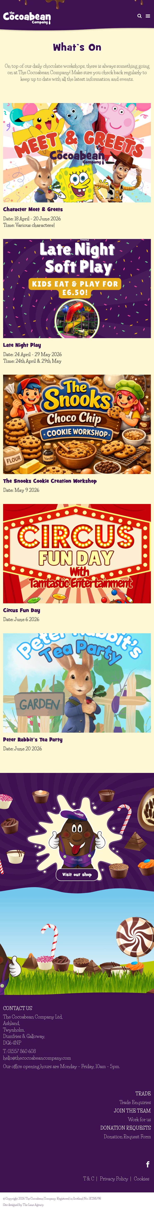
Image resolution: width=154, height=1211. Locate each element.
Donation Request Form (127, 1137)
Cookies (141, 1179)
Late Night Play (22, 345)
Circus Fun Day (21, 610)
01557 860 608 (22, 1051)
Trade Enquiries (135, 1102)
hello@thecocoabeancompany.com (37, 1058)
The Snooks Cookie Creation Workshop (50, 481)
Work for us (139, 1119)
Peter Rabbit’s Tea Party (33, 739)
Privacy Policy (114, 1179)
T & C (88, 1179)
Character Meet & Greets (33, 209)
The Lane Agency (33, 1204)
